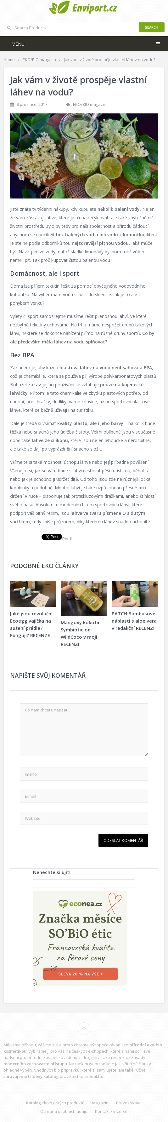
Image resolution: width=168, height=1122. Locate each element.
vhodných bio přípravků (57, 1070)
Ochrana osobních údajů (63, 1111)
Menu (18, 44)
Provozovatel (129, 1103)
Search (151, 27)
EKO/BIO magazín (89, 104)
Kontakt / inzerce (111, 1111)
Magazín (100, 1103)
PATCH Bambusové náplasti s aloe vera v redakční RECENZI (134, 620)
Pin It (67, 539)
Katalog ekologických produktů (55, 1103)
